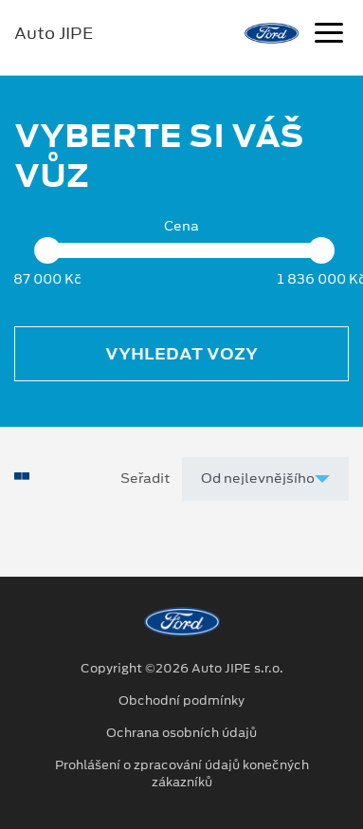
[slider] (47, 250)
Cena (181, 226)
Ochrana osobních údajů (181, 733)
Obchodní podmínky (181, 700)
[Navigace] (329, 35)
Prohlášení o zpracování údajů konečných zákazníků (182, 774)
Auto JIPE (53, 33)
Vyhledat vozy (181, 353)
